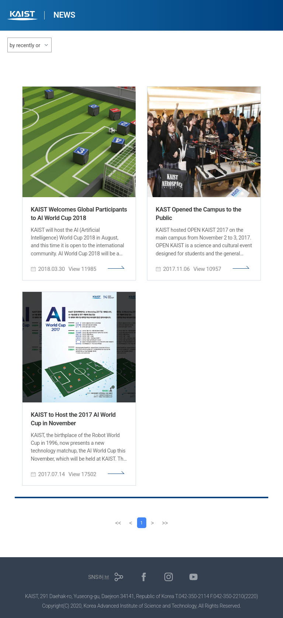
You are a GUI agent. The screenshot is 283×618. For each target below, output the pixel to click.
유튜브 (193, 577)
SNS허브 (98, 577)
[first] (117, 522)
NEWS (64, 15)
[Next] (153, 522)
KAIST (23, 16)
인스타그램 (168, 577)
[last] (165, 522)
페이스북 (144, 577)
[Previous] (129, 522)
